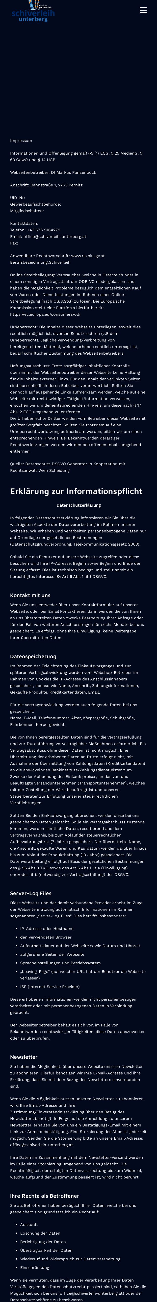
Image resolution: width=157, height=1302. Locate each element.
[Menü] (143, 10)
